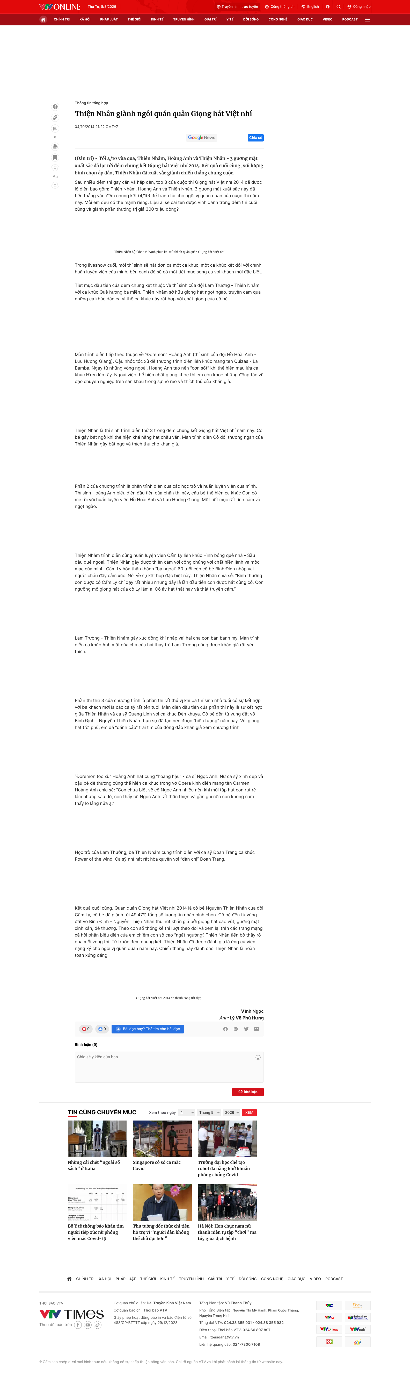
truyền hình (183, 19)
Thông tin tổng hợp (91, 103)
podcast (350, 19)
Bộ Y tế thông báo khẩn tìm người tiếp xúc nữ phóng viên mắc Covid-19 (96, 1232)
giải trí (210, 19)
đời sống (251, 19)
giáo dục (305, 19)
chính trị (62, 19)
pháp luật (109, 19)
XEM (249, 1112)
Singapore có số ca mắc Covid (157, 1165)
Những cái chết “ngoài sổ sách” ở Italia (94, 1165)
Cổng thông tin (280, 6)
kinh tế (157, 19)
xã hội (84, 19)
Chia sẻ (255, 138)
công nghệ (278, 19)
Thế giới (134, 19)
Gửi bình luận (248, 1092)
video (328, 19)
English (310, 6)
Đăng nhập (359, 6)
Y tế (229, 19)
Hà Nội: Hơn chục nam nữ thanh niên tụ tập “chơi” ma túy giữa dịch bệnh (227, 1232)
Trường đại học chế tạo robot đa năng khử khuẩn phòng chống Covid (224, 1169)
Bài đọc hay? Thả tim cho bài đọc (148, 1029)
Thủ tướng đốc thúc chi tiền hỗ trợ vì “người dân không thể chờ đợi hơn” (161, 1232)
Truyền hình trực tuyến (237, 7)
